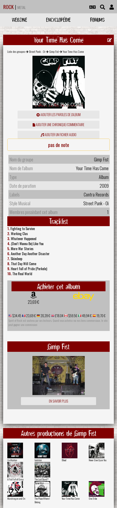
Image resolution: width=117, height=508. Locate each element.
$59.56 (72, 315)
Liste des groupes (16, 51)
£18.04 (58, 315)
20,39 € (45, 315)
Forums (97, 19)
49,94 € (86, 315)
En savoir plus (58, 401)
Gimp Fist (54, 51)
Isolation (38, 460)
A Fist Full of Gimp (15, 479)
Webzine (19, 19)
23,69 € (33, 302)
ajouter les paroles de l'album (58, 114)
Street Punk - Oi (37, 51)
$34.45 (16, 315)
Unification (12, 460)
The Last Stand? (41, 479)
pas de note (58, 144)
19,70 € (100, 315)
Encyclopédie (58, 19)
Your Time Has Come (71, 498)
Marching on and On (16, 498)
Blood (64, 460)
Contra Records (96, 194)
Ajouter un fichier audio (58, 134)
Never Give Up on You (98, 460)
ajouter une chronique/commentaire (58, 124)
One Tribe (93, 498)
